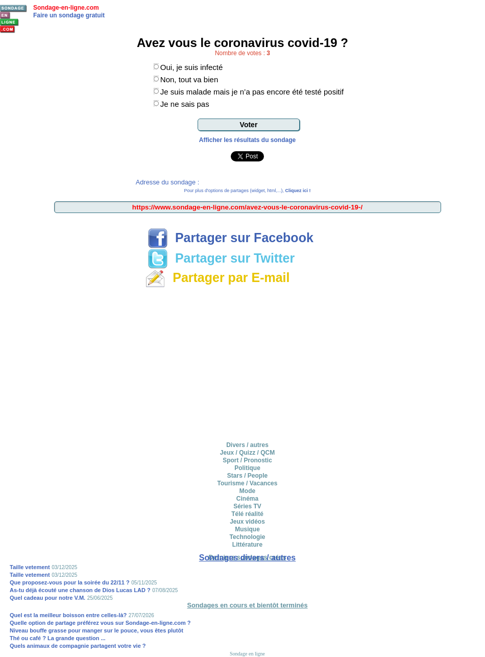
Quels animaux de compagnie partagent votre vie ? (78, 646)
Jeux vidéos (247, 521)
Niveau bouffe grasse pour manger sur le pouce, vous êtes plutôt (96, 630)
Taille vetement (30, 567)
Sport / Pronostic (247, 460)
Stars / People (247, 475)
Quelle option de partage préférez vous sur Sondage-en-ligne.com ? (100, 623)
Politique (247, 468)
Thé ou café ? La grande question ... (58, 638)
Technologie (247, 537)
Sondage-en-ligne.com (66, 7)
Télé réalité (247, 514)
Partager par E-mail (217, 277)
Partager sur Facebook (230, 237)
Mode (247, 491)
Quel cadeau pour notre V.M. (47, 598)
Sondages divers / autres (247, 557)
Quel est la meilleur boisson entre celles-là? (68, 615)
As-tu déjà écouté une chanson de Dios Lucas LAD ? (80, 590)
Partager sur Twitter (221, 258)
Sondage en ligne (247, 653)
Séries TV (247, 506)
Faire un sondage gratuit (69, 15)
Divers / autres (247, 445)
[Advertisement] (247, 362)
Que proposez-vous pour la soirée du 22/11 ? (70, 582)
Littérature (247, 544)
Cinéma (247, 498)
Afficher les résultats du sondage (247, 140)
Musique (247, 529)
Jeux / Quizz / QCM (247, 452)
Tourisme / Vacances (247, 483)
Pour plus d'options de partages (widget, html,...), (247, 190)
